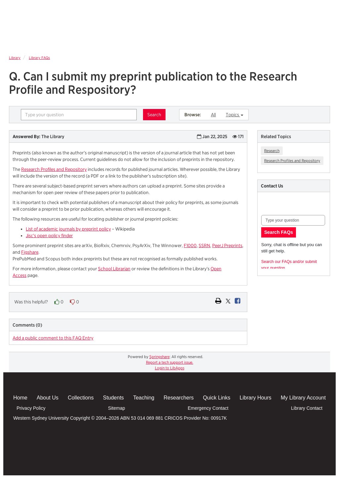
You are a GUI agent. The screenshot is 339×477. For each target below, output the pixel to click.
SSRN (204, 245)
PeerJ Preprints (227, 245)
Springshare (159, 356)
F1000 (190, 245)
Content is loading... (294, 237)
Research (271, 150)
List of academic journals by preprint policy (68, 229)
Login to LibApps (169, 367)
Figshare (29, 252)
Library (15, 57)
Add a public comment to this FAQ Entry (53, 338)
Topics (234, 114)
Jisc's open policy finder (49, 235)
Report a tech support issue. (169, 362)
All (213, 114)
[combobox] (79, 114)
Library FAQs (39, 57)
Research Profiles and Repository (54, 169)
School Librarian (114, 268)
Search (154, 114)
